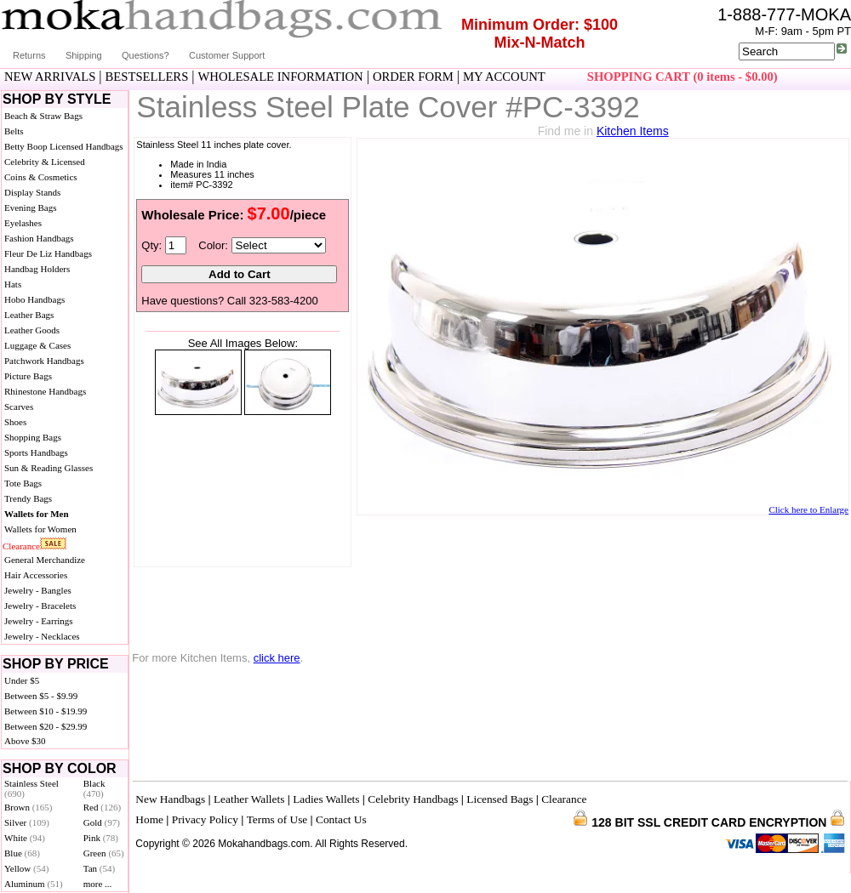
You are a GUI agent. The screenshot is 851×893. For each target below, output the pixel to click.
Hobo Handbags (34, 299)
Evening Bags (30, 207)
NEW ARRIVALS (49, 76)
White (24, 838)
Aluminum (33, 884)
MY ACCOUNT (504, 76)
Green (103, 853)
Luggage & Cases (37, 345)
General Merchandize (44, 560)
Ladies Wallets (326, 799)
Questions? (145, 55)
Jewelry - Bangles (37, 590)
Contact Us (341, 819)
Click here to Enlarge (808, 509)
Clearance (21, 546)
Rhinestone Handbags (45, 391)
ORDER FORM (413, 76)
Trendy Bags (28, 498)
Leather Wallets (249, 799)
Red (102, 807)
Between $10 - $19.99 (45, 711)
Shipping (84, 55)
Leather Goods (32, 330)
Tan (99, 868)
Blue (22, 853)
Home (149, 819)
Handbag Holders (37, 269)
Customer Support (227, 55)
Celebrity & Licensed (44, 161)
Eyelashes (23, 223)
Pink (100, 838)
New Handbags (170, 799)
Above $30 (25, 741)
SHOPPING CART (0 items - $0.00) (682, 76)
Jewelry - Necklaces (42, 636)
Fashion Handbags (39, 238)
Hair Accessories (35, 575)
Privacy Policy (205, 819)
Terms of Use (277, 819)
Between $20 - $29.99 (45, 726)
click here (277, 657)
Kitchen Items (633, 131)
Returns (29, 55)
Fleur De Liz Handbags (48, 253)
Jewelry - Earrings (38, 621)
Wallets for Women (40, 529)
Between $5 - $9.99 (40, 696)
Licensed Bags (499, 799)
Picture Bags (28, 376)
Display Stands (32, 192)
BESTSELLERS (147, 76)
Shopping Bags (32, 437)
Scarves (18, 406)
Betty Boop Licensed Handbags (63, 146)
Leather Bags (29, 315)
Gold (101, 822)
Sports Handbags (36, 452)
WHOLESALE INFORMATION (280, 76)
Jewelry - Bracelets (40, 605)
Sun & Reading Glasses (48, 468)
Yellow (26, 868)
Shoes (15, 422)
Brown (28, 807)
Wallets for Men (36, 514)
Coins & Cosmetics (40, 177)
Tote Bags (23, 483)
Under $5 (21, 680)
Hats (12, 284)
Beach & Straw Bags (43, 116)
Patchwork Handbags (44, 360)
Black (94, 788)
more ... (97, 884)
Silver (26, 822)
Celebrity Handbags (413, 799)
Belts (14, 131)
